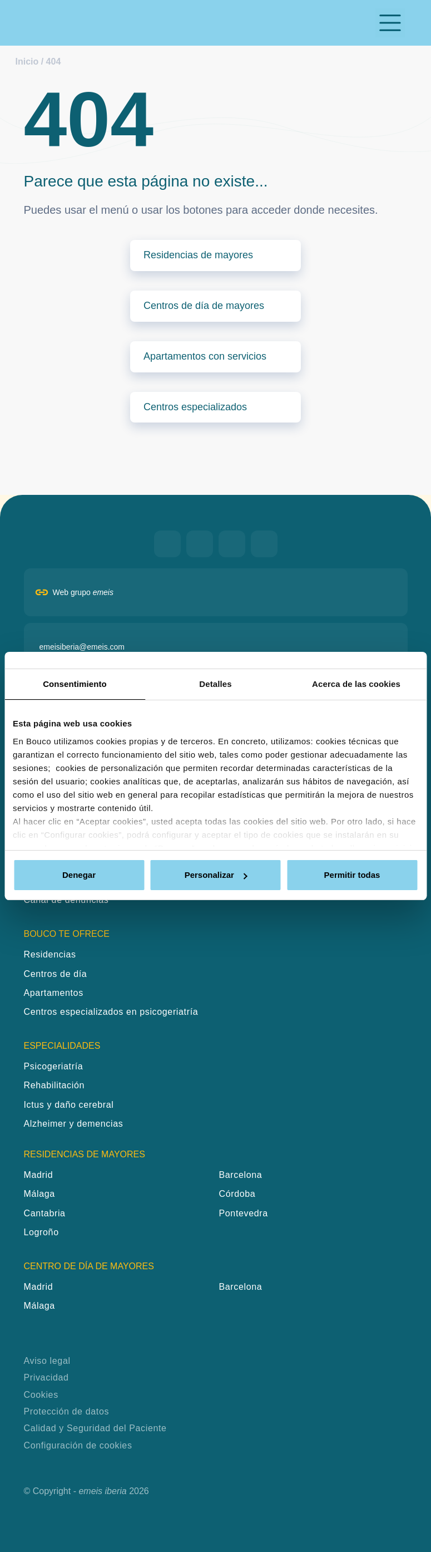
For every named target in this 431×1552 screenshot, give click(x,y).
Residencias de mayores (198, 255)
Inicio (27, 61)
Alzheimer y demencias (73, 1123)
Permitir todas (352, 875)
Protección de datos (67, 1411)
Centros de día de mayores (203, 305)
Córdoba (237, 1194)
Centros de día (55, 974)
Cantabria (45, 1213)
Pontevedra (243, 1213)
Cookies (41, 1394)
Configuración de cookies (78, 1445)
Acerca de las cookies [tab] (356, 684)
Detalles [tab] (215, 684)
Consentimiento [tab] (75, 684)
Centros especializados (195, 406)
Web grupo (83, 592)
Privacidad (46, 1377)
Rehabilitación (54, 1085)
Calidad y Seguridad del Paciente (95, 1428)
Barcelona (240, 1175)
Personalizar (216, 875)
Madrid (38, 1175)
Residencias (50, 954)
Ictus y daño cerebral (69, 1104)
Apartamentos (53, 993)
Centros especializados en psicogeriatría (111, 1011)
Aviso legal (47, 1361)
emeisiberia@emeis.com (82, 646)
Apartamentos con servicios (204, 356)
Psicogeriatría (53, 1066)
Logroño (41, 1232)
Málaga (39, 1194)
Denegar (79, 875)
